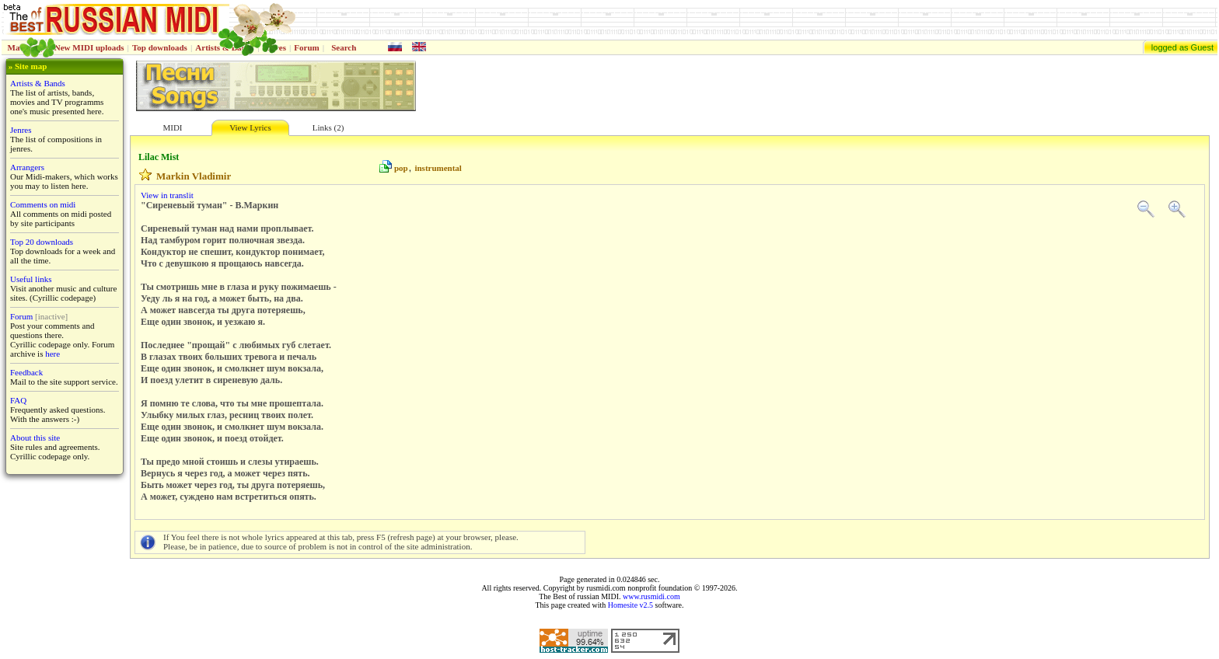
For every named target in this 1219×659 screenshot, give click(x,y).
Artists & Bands (37, 83)
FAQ (18, 400)
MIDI (172, 127)
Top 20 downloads (41, 241)
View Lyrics (250, 127)
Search (343, 47)
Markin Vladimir (193, 176)
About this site (35, 437)
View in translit (167, 195)
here (52, 353)
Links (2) (328, 127)
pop (401, 168)
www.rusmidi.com (651, 596)
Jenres (21, 129)
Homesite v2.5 (630, 605)
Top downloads (159, 47)
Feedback (26, 372)
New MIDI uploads (89, 47)
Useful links (30, 279)
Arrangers (27, 167)
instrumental (438, 168)
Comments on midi (42, 204)
